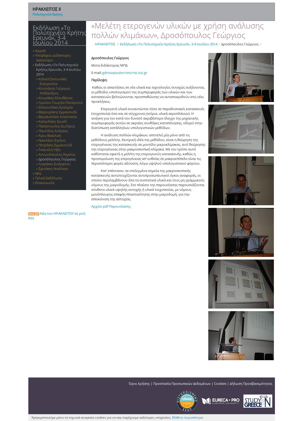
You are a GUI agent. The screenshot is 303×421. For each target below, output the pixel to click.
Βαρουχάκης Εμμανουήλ (58, 112)
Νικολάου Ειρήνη (52, 140)
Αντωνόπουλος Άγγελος (57, 154)
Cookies (220, 383)
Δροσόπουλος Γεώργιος (57, 159)
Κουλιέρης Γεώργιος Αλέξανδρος (54, 90)
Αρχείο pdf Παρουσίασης (111, 206)
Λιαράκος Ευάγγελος (54, 163)
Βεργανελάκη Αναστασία (58, 116)
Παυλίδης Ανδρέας (53, 130)
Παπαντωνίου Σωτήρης (57, 126)
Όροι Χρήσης (139, 383)
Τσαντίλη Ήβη (50, 149)
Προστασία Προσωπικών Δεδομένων (182, 383)
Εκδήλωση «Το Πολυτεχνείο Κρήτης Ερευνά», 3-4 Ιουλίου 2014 (59, 35)
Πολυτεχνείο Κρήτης (48, 14)
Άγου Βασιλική (50, 135)
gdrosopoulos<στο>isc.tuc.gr (124, 72)
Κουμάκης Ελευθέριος (56, 97)
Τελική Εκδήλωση (48, 178)
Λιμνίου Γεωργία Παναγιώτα (61, 102)
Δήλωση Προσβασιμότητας (251, 383)
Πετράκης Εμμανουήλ (55, 145)
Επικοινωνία (44, 182)
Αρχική (40, 50)
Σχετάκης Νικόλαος (53, 168)
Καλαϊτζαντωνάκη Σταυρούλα (53, 81)
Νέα (38, 173)
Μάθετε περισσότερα (187, 417)
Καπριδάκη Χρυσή (53, 121)
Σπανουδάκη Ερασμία (56, 107)
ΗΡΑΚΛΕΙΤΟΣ (105, 44)
